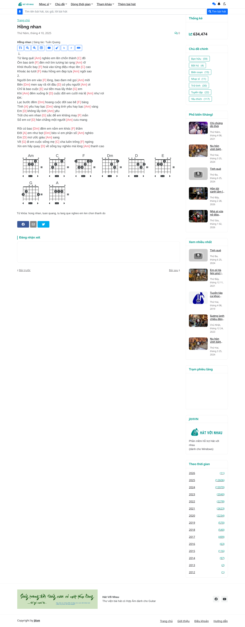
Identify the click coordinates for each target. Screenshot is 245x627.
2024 (207, 487)
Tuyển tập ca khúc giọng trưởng (216, 294)
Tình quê (215, 169)
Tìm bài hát (217, 11)
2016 (207, 544)
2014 (207, 558)
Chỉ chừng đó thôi (216, 125)
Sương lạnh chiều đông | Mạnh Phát (217, 317)
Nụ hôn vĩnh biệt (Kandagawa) (217, 148)
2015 (207, 551)
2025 (207, 480)
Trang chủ (23, 20)
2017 (207, 537)
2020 (207, 516)
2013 (207, 565)
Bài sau (173, 270)
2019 (207, 523)
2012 (207, 572)
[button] (224, 4)
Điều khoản (201, 621)
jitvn (37, 620)
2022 (207, 502)
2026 (207, 473)
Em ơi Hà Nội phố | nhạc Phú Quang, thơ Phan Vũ (217, 272)
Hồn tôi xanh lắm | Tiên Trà (216, 190)
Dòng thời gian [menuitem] (81, 4)
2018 (207, 530)
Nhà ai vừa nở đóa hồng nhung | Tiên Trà (216, 213)
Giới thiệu (183, 621)
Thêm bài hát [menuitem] (127, 4)
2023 (207, 494)
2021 (207, 509)
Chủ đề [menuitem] (60, 4)
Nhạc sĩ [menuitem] (44, 4)
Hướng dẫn (221, 621)
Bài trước (25, 270)
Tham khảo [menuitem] (104, 4)
